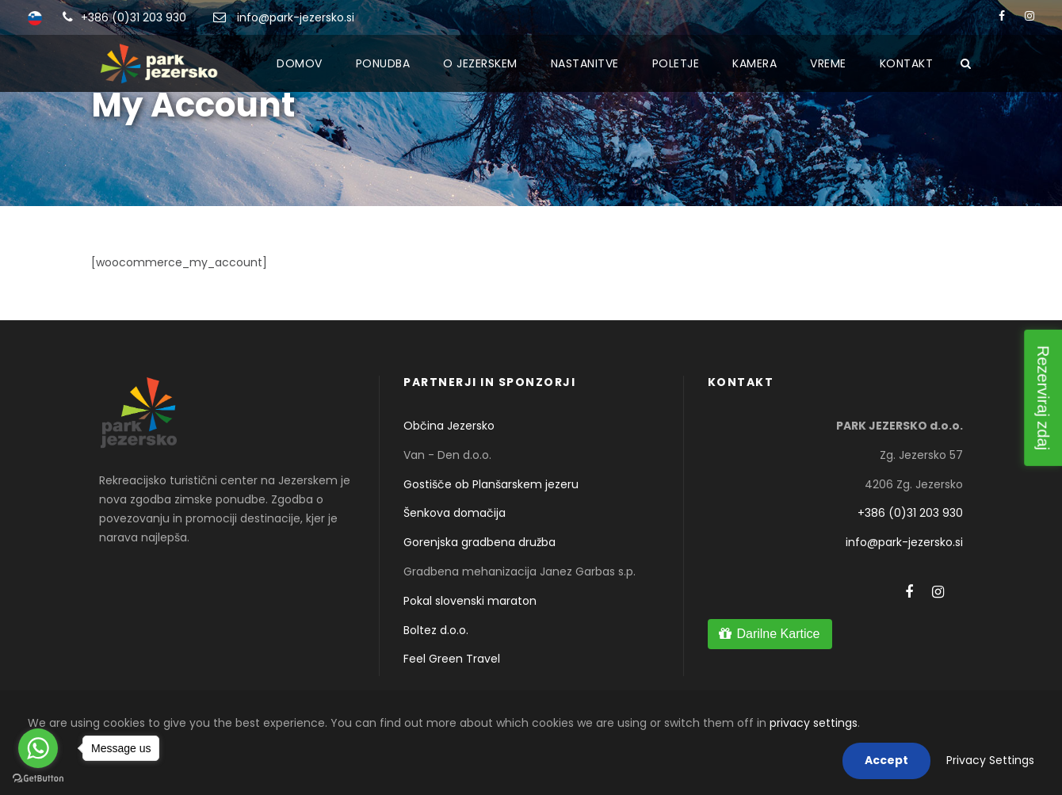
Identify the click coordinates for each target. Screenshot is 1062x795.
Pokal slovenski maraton (470, 601)
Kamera (754, 63)
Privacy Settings (990, 760)
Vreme (828, 63)
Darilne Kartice (777, 633)
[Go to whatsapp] (38, 748)
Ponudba (383, 63)
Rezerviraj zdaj (1043, 397)
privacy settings (814, 723)
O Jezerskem (480, 63)
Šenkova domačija (454, 513)
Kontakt (907, 63)
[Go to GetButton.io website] (38, 779)
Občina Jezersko (449, 426)
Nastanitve (585, 63)
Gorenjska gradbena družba (479, 542)
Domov (300, 63)
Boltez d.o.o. (435, 630)
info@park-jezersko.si (295, 17)
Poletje (676, 63)
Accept (886, 760)
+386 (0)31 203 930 (133, 17)
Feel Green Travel (451, 659)
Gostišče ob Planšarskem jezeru (491, 484)
